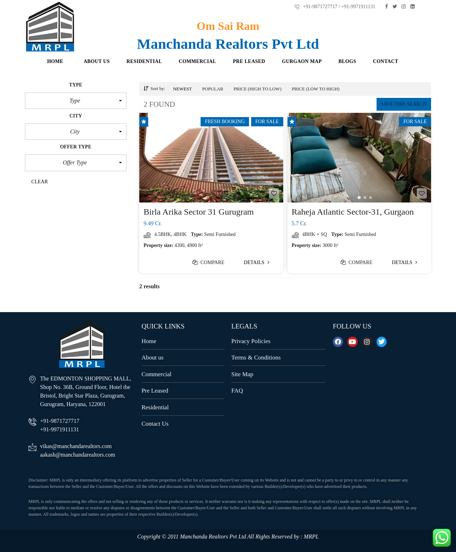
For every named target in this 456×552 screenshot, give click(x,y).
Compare (208, 262)
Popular (212, 88)
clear (39, 181)
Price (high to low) (257, 88)
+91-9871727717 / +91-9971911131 (335, 6)
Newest (182, 88)
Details (256, 262)
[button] (75, 101)
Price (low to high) (316, 88)
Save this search (404, 104)
